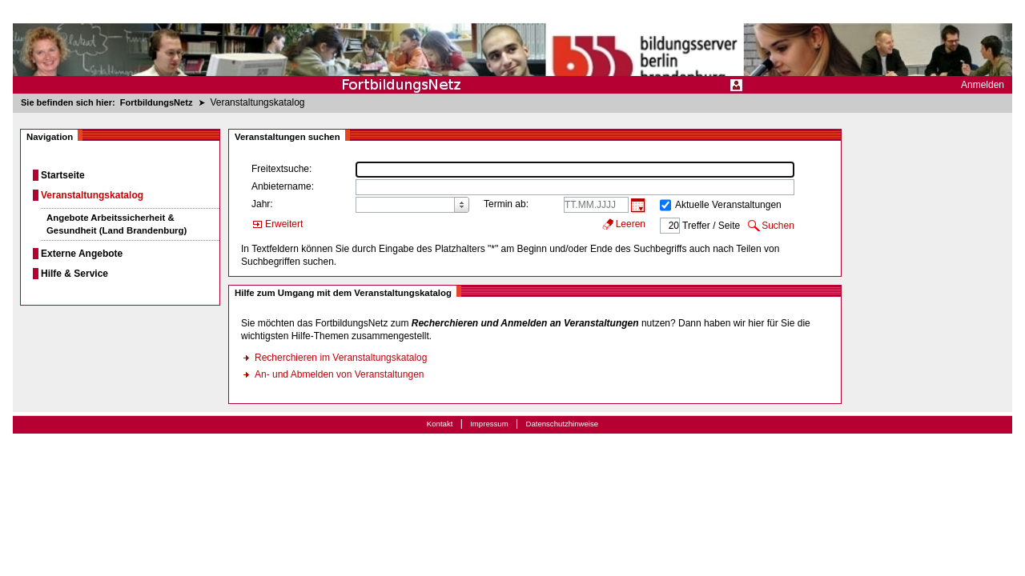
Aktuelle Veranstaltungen (728, 204)
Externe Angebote (82, 253)
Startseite (63, 175)
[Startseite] (512, 47)
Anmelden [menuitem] (982, 84)
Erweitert (284, 224)
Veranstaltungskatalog (92, 195)
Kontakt (440, 423)
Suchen (778, 225)
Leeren (630, 224)
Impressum (489, 423)
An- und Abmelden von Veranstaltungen (339, 374)
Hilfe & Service (74, 273)
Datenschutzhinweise (561, 423)
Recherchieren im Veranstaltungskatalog (341, 357)
